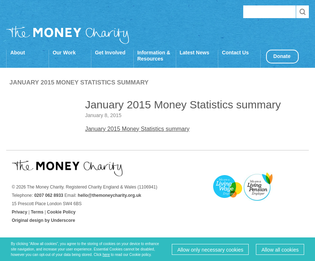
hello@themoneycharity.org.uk (109, 195)
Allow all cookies (280, 250)
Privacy (19, 212)
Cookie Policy (61, 212)
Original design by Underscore (43, 220)
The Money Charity (67, 34)
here (106, 255)
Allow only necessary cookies (210, 250)
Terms (37, 212)
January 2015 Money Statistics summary (137, 129)
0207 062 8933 (48, 195)
